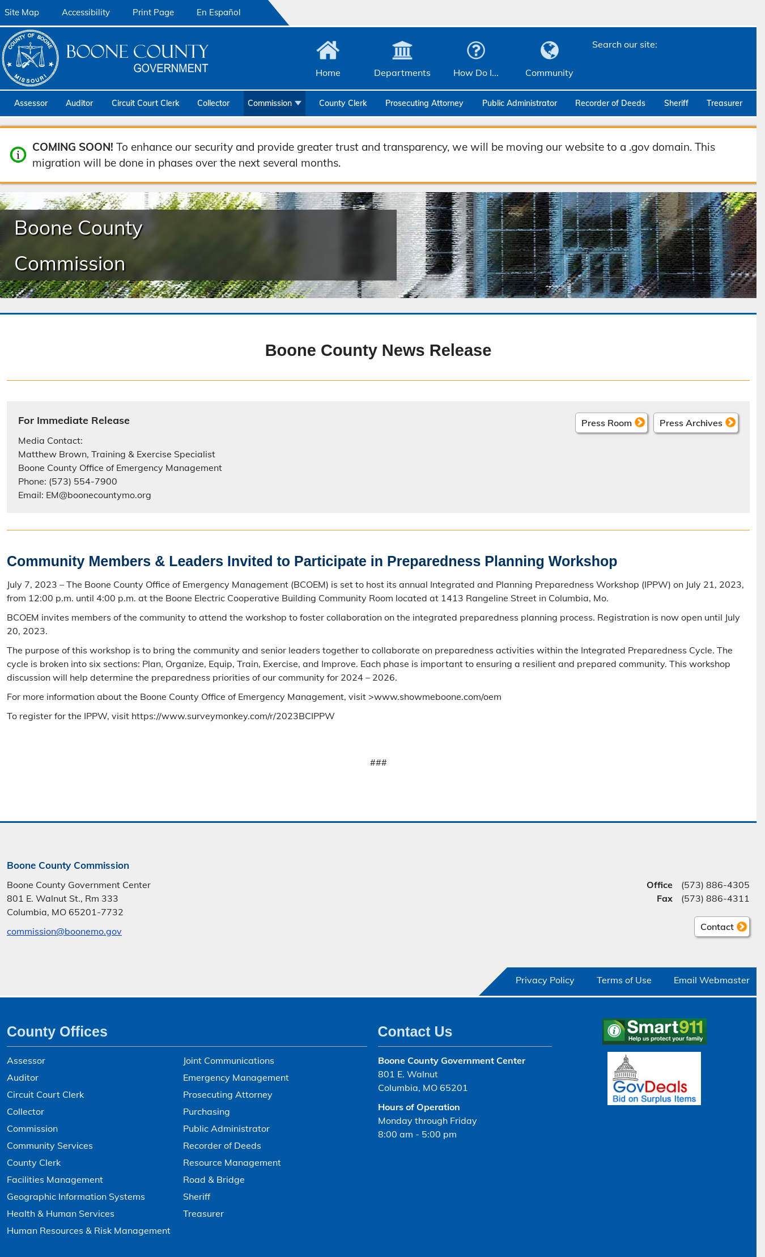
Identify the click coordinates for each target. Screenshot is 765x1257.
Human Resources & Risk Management (89, 1230)
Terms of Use (624, 980)
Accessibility (86, 12)
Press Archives (691, 422)
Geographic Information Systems (76, 1196)
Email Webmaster (712, 980)
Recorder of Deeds (610, 103)
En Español (219, 12)
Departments (402, 72)
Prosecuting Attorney (424, 103)
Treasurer (724, 103)
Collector (213, 103)
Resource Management (232, 1162)
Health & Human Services (60, 1213)
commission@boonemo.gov (64, 931)
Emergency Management (236, 1077)
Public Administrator (519, 103)
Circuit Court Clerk (145, 103)
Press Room (606, 422)
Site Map (22, 12)
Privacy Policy (545, 980)
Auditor (79, 103)
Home (328, 72)
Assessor (31, 103)
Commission (270, 103)
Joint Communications (228, 1060)
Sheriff (676, 103)
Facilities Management (55, 1179)
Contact (714, 928)
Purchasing (206, 1111)
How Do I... (476, 72)
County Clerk (343, 103)
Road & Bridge (214, 1179)
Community (549, 72)
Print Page (153, 12)
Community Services (50, 1145)
